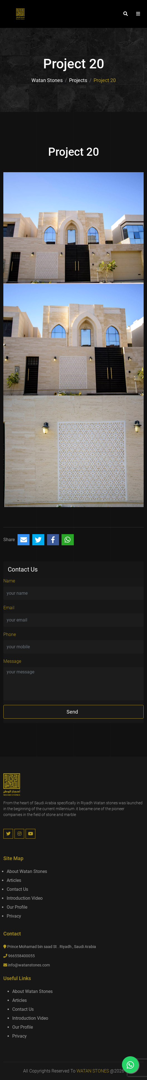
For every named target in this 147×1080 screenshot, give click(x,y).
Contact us (17, 889)
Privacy (14, 916)
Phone (9, 634)
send (72, 712)
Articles (14, 880)
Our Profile (17, 907)
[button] (138, 14)
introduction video (25, 898)
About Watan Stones (27, 871)
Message (12, 661)
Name (9, 581)
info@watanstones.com (29, 965)
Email (8, 607)
